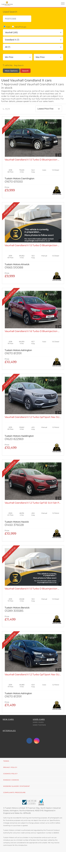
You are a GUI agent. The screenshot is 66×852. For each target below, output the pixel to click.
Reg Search (19, 65)
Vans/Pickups (19, 27)
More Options (11, 71)
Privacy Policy (10, 767)
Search (25, 71)
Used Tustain (39, 725)
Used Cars (39, 719)
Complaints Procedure (14, 792)
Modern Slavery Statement (16, 786)
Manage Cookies (11, 780)
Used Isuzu (38, 722)
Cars (6, 27)
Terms (6, 761)
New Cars (8, 719)
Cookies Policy (10, 774)
